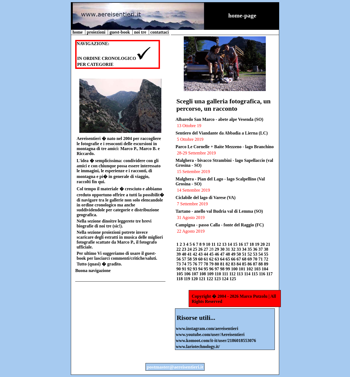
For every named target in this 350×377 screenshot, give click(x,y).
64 (223, 259)
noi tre (140, 32)
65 (228, 259)
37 (261, 249)
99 (228, 269)
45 (212, 254)
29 (217, 249)
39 (179, 254)
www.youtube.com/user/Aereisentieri (210, 334)
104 (265, 269)
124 (225, 278)
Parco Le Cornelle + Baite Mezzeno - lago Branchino (225, 146)
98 (223, 269)
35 (250, 249)
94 (201, 269)
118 (180, 278)
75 (190, 264)
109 (211, 273)
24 (190, 249)
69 (250, 259)
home (78, 32)
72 (266, 259)
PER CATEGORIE (95, 64)
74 (184, 264)
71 (261, 259)
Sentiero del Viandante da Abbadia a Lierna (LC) (222, 133)
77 (201, 264)
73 (179, 264)
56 (179, 259)
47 (223, 254)
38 (266, 249)
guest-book (120, 32)
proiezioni (96, 32)
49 (234, 254)
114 (248, 273)
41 (190, 254)
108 (203, 273)
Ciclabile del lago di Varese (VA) (205, 197)
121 (202, 278)
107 (195, 273)
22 (179, 249)
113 (240, 273)
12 (219, 244)
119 (187, 278)
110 (218, 273)
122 (210, 278)
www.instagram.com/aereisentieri (207, 328)
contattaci (159, 32)
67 (239, 259)
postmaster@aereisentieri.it (175, 367)
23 (184, 249)
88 (261, 264)
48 (228, 254)
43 (201, 254)
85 (244, 264)
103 (258, 269)
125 (232, 278)
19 (257, 244)
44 (206, 254)
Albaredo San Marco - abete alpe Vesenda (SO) (219, 119)
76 (195, 264)
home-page (242, 15)
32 (234, 249)
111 (225, 273)
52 (250, 254)
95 (206, 269)
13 (225, 244)
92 (190, 269)
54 (261, 254)
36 (255, 249)
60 (201, 259)
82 (228, 264)
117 (269, 273)
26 (201, 249)
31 (228, 249)
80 (217, 264)
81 (223, 264)
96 (212, 269)
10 (208, 244)
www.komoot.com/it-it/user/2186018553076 (216, 340)
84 (239, 264)
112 (233, 273)
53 (255, 254)
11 (214, 244)
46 (217, 254)
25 (195, 249)
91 (184, 269)
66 (234, 259)
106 (188, 273)
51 (244, 254)
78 (206, 264)
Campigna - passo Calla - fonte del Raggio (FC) (220, 225)
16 (241, 244)
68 (244, 259)
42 (195, 254)
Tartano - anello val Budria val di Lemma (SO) (219, 211)
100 (235, 269)
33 (239, 249)
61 (206, 259)
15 (235, 244)
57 (184, 259)
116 (262, 273)
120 (195, 278)
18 (252, 244)
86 (250, 264)
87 (255, 264)
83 (234, 264)
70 (255, 259)
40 (184, 254)
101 (242, 269)
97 (217, 269)
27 (206, 249)
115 (255, 273)
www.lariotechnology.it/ (198, 346)
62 (212, 259)
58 (190, 259)
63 (217, 259)
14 (230, 244)
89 (266, 264)
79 (212, 264)
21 (268, 244)
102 (250, 269)
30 (223, 249)
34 (244, 249)
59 (195, 259)
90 (179, 269)
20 (263, 244)
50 (239, 254)
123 (218, 278)
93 (195, 269)
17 (246, 244)
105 (180, 273)
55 (266, 254)
